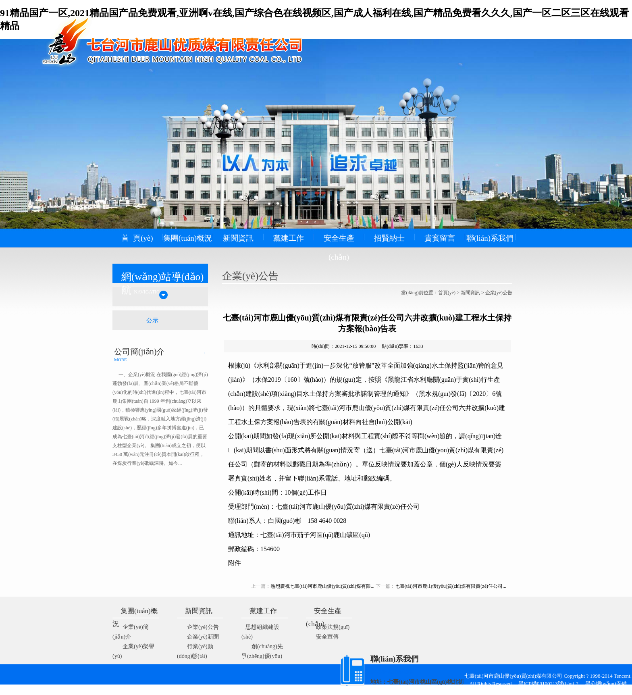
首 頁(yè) (137, 238)
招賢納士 (389, 238)
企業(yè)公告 (498, 292)
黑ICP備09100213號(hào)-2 (551, 683)
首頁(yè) (446, 292)
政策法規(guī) (332, 627)
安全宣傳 (327, 637)
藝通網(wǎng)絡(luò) (335, 691)
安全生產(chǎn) (339, 247)
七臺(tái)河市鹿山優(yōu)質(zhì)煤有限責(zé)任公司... (450, 586)
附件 (234, 563)
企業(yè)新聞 (203, 637)
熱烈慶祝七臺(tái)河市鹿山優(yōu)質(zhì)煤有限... (322, 586)
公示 (152, 320)
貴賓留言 (439, 238)
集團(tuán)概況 (187, 238)
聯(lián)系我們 (490, 238)
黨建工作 (288, 238)
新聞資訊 (238, 238)
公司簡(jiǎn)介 (139, 351)
